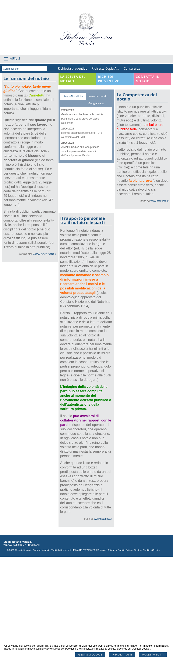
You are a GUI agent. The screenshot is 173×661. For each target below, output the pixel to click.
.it (44, 358)
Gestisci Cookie (90, 654)
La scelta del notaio (72, 183)
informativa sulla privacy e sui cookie (43, 648)
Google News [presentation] (96, 207)
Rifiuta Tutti (122, 654)
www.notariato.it (160, 305)
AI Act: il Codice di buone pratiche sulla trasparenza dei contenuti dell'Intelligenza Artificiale (80, 255)
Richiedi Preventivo (109, 183)
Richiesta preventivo (72, 173)
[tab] (73, 200)
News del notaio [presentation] (97, 200)
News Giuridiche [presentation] (73, 200)
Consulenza (132, 173)
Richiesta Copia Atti (105, 173)
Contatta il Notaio (147, 183)
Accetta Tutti (152, 654)
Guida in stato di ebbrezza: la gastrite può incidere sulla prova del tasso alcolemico (82, 223)
